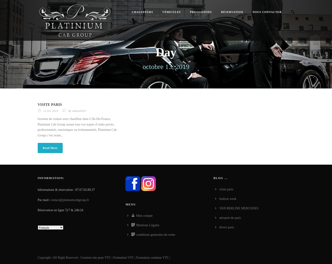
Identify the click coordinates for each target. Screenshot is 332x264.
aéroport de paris (230, 218)
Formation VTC (124, 257)
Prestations (201, 12)
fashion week (227, 199)
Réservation (232, 12)
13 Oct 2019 (50, 111)
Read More (50, 148)
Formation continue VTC (152, 257)
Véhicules (171, 12)
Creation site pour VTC (96, 257)
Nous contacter (267, 12)
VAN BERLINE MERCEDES (238, 208)
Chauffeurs (142, 12)
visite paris (50, 105)
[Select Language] (50, 227)
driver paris (226, 227)
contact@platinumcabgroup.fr (69, 200)
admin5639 (79, 111)
